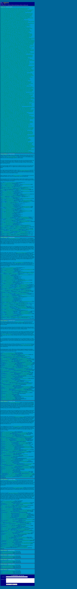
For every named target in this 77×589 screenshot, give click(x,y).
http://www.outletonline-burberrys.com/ (22, 102)
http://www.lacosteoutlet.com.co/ (5, 63)
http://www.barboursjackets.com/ (26, 81)
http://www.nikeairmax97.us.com (7, 204)
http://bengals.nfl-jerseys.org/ (13, 64)
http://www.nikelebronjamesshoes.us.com (8, 466)
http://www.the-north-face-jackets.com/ (26, 73)
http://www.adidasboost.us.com (12, 464)
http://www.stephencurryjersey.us (23, 189)
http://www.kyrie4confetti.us (6, 284)
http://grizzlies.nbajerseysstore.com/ (26, 133)
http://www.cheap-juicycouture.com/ (26, 86)
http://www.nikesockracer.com (7, 286)
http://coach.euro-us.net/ (23, 101)
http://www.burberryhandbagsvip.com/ (12, 139)
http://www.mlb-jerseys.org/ (19, 25)
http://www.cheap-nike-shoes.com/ (19, 111)
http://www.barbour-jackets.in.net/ (24, 93)
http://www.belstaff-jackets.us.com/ (14, 152)
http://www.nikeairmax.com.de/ (15, 123)
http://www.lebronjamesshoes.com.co (24, 304)
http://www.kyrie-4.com (23, 360)
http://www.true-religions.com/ (28, 74)
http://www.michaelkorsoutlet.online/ (17, 63)
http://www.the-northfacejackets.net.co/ (6, 16)
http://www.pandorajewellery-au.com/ (10, 42)
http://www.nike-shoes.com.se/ (5, 74)
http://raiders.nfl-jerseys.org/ (15, 86)
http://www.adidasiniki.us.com (23, 378)
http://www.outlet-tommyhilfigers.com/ (12, 30)
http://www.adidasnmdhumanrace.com (12, 355)
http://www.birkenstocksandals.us (7, 188)
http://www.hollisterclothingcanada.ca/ (12, 80)
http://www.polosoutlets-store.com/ (5, 83)
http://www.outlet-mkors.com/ (17, 125)
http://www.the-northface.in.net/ (5, 15)
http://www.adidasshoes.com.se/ (5, 104)
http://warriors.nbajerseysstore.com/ (6, 39)
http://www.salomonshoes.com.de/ (17, 109)
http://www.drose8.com (24, 231)
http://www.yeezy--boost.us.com (7, 392)
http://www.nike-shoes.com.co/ (21, 91)
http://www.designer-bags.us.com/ (18, 71)
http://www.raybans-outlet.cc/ (18, 69)
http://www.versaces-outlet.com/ (5, 44)
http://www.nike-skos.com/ (4, 84)
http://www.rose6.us (26, 456)
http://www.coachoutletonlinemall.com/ (6, 34)
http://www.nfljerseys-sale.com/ (5, 49)
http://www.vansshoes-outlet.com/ (15, 75)
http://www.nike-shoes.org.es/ (24, 24)
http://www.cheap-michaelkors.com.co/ (28, 38)
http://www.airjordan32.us (6, 232)
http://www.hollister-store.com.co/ (29, 146)
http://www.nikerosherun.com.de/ (28, 149)
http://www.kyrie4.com (5, 306)
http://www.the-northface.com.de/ (17, 116)
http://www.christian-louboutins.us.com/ (22, 60)
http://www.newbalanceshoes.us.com (8, 214)
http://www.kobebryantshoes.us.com (8, 205)
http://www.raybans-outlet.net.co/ (5, 38)
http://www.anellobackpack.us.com (7, 269)
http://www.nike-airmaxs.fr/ (16, 148)
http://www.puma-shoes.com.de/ (22, 72)
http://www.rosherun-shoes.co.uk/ (5, 52)
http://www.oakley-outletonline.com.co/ (27, 75)
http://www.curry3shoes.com (13, 381)
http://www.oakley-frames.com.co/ (28, 39)
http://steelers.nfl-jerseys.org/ (5, 117)
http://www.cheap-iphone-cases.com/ (24, 30)
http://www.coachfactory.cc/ (4, 32)
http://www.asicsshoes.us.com (6, 442)
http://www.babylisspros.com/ (5, 142)
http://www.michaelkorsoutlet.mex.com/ (26, 121)
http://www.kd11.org (27, 200)
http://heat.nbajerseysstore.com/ (5, 95)
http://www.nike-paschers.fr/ (4, 93)
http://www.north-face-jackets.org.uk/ (10, 102)
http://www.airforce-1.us (10, 218)
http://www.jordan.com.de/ (14, 37)
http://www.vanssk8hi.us (10, 190)
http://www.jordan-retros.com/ (5, 94)
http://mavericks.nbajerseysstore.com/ (16, 74)
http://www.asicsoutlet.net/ (14, 93)
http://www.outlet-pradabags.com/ (11, 141)
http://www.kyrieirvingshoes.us (13, 296)
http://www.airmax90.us (6, 307)
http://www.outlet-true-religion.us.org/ (19, 68)
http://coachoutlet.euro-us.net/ (15, 105)
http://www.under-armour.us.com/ (28, 142)
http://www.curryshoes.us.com (24, 170)
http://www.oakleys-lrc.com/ (24, 123)
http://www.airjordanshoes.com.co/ (15, 132)
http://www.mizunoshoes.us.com (10, 219)
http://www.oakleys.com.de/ (27, 34)
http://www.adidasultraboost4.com (7, 521)
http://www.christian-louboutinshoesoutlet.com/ (19, 89)
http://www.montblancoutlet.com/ (10, 18)
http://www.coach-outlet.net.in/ (28, 67)
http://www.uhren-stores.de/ (10, 12)
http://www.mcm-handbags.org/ (20, 11)
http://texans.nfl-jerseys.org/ (19, 140)
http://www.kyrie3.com (27, 218)
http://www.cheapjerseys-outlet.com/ (26, 152)
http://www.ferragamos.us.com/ (17, 106)
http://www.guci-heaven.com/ (5, 126)
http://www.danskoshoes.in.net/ (11, 78)
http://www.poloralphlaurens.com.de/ (20, 90)
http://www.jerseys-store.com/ (5, 45)
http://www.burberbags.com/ (11, 127)
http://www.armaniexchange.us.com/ (28, 49)
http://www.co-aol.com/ (25, 115)
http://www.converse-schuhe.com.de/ (17, 114)
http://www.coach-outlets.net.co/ (24, 84)
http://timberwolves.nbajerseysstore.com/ (27, 40)
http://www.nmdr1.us (21, 232)
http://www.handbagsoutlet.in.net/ (18, 29)
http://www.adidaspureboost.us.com (7, 396)
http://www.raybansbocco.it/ (14, 73)
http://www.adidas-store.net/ (23, 65)
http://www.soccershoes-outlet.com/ (10, 53)
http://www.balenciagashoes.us (10, 283)
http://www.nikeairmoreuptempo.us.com (8, 203)
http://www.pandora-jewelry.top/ (26, 148)
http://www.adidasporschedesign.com (25, 316)
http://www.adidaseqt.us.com (6, 220)
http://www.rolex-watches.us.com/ (5, 148)
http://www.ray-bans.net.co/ (16, 134)
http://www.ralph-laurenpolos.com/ (16, 49)
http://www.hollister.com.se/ (4, 124)
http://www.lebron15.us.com (10, 388)
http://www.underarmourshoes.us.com (23, 226)
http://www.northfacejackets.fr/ (18, 16)
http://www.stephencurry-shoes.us (7, 552)
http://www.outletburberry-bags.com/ (6, 125)
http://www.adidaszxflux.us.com (7, 210)
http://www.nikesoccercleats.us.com (10, 383)
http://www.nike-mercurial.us (28, 463)
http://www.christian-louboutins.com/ (6, 41)
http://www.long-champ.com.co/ (28, 114)
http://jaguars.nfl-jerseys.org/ (8, 71)
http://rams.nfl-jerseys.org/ (13, 135)
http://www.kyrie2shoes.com (27, 466)
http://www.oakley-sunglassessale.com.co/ (18, 27)
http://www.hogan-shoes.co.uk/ (17, 122)
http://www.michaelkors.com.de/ (11, 46)
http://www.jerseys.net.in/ (16, 36)
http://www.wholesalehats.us (6, 374)
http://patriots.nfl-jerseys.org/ (14, 101)
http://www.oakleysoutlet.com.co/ (28, 50)
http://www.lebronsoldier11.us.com (7, 276)
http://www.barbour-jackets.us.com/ (10, 128)
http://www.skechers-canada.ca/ (27, 144)
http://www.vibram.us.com (6, 372)
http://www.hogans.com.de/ (4, 103)
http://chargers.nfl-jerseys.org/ (28, 110)
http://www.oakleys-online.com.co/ (16, 44)
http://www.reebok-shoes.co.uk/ (27, 13)
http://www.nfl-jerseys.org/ (11, 129)
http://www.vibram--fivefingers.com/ (17, 50)
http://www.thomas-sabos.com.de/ (28, 63)
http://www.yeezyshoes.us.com (27, 521)
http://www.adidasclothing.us (21, 306)
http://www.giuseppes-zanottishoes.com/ (11, 22)
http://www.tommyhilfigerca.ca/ (9, 97)
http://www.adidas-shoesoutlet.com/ (6, 110)
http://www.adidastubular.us (22, 307)
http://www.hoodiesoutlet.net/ (5, 123)
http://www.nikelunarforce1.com (7, 297)
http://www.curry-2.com (27, 386)
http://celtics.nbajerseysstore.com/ (16, 82)
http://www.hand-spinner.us (6, 318)
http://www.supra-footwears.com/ (16, 150)
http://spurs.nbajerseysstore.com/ (10, 11)
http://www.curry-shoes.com (6, 294)
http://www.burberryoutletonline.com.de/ (25, 28)
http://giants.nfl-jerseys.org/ (27, 15)
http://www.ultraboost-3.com (10, 467)
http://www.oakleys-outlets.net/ (5, 150)
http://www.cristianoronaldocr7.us (25, 361)
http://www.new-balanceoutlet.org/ (9, 136)
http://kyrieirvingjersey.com (17, 225)
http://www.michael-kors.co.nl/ (15, 117)
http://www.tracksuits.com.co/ (20, 10)
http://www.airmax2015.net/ (4, 101)
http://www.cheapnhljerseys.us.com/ (22, 18)
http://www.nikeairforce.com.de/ (11, 60)
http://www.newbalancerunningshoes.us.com (9, 310)
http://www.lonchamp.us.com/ (23, 138)
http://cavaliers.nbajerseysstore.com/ (16, 15)
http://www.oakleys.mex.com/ (5, 143)
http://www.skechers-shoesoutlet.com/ (6, 56)
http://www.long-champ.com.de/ (16, 38)
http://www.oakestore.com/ (8, 119)
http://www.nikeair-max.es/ (4, 51)
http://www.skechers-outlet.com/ (18, 66)
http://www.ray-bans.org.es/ (9, 69)
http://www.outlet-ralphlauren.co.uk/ (6, 116)
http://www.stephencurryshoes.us (12, 156)
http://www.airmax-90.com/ (21, 92)
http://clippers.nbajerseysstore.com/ (15, 103)
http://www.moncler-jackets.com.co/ (25, 151)
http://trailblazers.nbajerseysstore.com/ (6, 66)
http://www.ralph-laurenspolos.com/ (16, 143)
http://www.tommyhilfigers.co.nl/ (29, 107)
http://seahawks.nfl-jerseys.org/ (21, 127)
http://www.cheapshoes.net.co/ (14, 99)
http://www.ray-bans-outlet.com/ (5, 50)
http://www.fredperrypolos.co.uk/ (18, 137)
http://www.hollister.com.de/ (11, 130)
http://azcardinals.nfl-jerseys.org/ (27, 44)
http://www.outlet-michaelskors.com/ (27, 83)
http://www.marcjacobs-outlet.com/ (21, 128)
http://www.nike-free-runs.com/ (25, 32)
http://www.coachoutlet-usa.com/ (15, 94)
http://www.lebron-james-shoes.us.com (19, 290)
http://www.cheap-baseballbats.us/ (14, 48)
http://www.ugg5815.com (6, 440)
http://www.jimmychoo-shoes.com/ (22, 46)
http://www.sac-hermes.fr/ (4, 48)
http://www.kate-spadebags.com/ (5, 82)
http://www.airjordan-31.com (11, 199)
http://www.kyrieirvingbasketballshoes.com (13, 227)
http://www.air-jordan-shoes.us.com (11, 211)
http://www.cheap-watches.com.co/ (10, 72)
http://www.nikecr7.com (10, 185)
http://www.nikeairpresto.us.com (7, 197)
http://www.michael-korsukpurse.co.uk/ (23, 61)
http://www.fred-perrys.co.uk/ (11, 26)
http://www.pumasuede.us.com (17, 230)
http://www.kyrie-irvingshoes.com (15, 292)
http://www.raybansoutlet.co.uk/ (24, 62)
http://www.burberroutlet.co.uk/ (14, 121)
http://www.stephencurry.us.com (9, 447)
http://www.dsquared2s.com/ (29, 136)
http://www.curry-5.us (14, 273)
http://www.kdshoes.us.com (18, 175)
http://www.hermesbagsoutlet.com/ (17, 20)
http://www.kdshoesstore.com (12, 504)
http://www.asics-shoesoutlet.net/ (16, 115)
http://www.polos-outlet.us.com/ (5, 115)
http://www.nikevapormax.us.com (15, 187)
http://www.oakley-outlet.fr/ (24, 117)
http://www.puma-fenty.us (26, 184)
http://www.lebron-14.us (29, 362)
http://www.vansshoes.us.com (27, 198)
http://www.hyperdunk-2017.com (21, 439)
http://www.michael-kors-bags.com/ (18, 96)
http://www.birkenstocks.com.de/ (15, 98)
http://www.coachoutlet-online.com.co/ (13, 151)
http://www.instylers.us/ (22, 139)
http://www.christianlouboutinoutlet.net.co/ (26, 43)
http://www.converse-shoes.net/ (5, 81)
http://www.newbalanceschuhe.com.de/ (6, 68)
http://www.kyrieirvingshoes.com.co (25, 234)
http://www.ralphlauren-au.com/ (18, 14)
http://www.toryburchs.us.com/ (15, 81)
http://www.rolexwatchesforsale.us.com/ (6, 107)
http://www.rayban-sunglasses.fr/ (14, 51)
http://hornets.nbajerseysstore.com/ (22, 141)
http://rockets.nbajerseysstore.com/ (21, 130)
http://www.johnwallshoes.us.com (11, 222)
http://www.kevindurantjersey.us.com (14, 233)
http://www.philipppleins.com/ (19, 97)
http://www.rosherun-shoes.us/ (21, 118)
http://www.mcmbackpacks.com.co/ (18, 119)
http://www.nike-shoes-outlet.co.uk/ (12, 21)
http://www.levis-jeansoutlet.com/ (20, 70)
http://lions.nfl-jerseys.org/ (4, 99)
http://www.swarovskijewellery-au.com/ (13, 43)
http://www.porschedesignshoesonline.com (8, 398)
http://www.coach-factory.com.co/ (28, 109)
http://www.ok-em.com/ (24, 124)
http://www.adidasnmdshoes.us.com (12, 305)
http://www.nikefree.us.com (25, 210)
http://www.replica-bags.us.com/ (16, 104)
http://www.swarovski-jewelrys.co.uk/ (6, 137)
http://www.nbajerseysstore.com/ (28, 116)
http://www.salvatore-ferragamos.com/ (6, 14)
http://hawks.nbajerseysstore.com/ (22, 42)
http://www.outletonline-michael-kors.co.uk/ (7, 25)
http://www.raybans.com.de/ (4, 9)
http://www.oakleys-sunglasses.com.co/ (6, 79)
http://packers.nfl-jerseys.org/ (15, 55)
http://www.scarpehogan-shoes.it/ (27, 122)
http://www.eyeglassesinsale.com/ (12, 138)
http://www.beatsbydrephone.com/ (25, 36)
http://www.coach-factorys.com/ (23, 9)
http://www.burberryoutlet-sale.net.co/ (26, 55)
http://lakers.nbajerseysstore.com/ (22, 53)
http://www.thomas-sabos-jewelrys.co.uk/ (17, 19)
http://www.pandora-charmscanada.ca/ (12, 62)
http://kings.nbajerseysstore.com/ (15, 35)
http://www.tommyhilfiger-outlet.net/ (6, 57)
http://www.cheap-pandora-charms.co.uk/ (23, 78)
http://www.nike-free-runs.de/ (12, 92)
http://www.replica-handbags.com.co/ (15, 144)
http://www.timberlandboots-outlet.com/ (22, 113)
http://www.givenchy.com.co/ (5, 88)
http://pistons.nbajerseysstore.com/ (22, 135)
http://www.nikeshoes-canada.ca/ (5, 149)
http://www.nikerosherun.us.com (7, 224)
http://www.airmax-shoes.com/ (27, 95)
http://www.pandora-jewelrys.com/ (18, 23)
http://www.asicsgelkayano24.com (7, 206)
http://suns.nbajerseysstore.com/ (23, 21)
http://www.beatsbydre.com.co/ (20, 136)
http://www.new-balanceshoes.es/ (21, 26)
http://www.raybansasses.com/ (20, 17)
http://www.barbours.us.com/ (5, 35)
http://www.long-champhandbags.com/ (16, 126)
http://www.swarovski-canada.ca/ (21, 112)
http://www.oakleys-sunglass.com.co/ (17, 149)
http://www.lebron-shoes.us (10, 377)
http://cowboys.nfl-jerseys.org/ (9, 90)
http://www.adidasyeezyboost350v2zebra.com (9, 527)
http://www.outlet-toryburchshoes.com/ (10, 61)
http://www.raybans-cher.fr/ (14, 65)
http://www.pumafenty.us (17, 196)
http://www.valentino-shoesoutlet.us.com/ (7, 111)
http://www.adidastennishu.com (22, 285)
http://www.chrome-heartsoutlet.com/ (16, 88)
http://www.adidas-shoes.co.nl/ (26, 104)
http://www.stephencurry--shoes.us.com (22, 372)
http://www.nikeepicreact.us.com (7, 195)
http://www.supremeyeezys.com (13, 229)
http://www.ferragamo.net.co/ (5, 145)
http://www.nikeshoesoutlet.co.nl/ (26, 33)
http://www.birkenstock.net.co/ (9, 70)
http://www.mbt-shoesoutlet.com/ (5, 87)
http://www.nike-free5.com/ (4, 144)
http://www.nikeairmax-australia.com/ (16, 142)
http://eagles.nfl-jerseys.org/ (17, 47)
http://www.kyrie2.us (26, 191)
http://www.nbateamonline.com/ (5, 100)
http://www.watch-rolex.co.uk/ (17, 56)
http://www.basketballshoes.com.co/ (10, 112)
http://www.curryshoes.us (6, 275)
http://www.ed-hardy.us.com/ (26, 76)
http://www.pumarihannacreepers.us (7, 469)
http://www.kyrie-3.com (26, 467)
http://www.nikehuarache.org (6, 291)
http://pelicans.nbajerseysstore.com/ (6, 33)
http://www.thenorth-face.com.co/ (17, 39)
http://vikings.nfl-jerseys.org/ (26, 88)
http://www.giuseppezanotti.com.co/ (24, 99)
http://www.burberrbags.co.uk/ (24, 37)
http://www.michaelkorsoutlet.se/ (24, 64)
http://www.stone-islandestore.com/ (26, 35)
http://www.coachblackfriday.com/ (5, 27)
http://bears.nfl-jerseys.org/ (4, 24)
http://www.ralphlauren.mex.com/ (5, 114)
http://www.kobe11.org (27, 206)
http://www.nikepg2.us (5, 439)
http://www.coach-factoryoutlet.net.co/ (19, 59)
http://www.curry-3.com (24, 312)
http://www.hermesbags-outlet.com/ (6, 133)
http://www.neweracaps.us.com (7, 231)
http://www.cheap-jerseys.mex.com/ (6, 122)
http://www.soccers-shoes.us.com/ (13, 58)
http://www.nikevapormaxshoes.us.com (15, 371)
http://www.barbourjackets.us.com (26, 201)
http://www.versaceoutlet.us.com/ (18, 146)
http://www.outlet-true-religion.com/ (16, 95)
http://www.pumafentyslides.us (7, 183)
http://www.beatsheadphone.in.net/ (21, 129)
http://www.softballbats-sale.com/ (12, 120)
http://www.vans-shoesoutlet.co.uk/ (5, 109)
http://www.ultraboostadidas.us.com (7, 200)
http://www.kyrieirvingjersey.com (7, 379)
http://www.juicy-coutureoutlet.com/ (6, 96)
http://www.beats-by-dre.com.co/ (28, 87)
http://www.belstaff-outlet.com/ (5, 55)
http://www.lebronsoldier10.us (24, 318)
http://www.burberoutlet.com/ (17, 57)
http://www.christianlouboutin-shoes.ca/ (6, 29)
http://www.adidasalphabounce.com (7, 216)
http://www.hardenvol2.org (6, 234)
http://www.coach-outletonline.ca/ (9, 10)
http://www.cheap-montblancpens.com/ (6, 59)
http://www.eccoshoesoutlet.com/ (9, 140)
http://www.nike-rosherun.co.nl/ (18, 107)
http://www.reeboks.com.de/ (29, 97)
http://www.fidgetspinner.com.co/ (27, 145)
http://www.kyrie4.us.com (15, 455)
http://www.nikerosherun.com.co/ (5, 13)
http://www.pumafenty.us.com (7, 308)
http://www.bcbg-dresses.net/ (5, 147)
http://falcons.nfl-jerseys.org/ (23, 22)
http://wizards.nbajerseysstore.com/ (17, 110)
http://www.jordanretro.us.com (12, 314)
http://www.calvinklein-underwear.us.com (22, 228)
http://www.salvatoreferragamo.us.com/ (6, 47)
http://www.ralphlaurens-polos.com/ (24, 120)
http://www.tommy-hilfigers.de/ (29, 23)
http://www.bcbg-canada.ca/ (26, 82)
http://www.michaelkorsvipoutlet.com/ (13, 28)
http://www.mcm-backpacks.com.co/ (18, 41)
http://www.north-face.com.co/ (14, 32)
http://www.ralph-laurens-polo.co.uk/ (27, 94)
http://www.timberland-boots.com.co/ (6, 23)
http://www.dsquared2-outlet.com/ (15, 124)
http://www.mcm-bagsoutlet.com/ (28, 100)
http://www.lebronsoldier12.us (7, 301)
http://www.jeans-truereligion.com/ (5, 134)
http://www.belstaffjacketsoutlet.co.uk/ (16, 45)
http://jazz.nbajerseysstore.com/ (27, 143)
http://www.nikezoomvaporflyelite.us (8, 535)
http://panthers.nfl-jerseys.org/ (23, 80)
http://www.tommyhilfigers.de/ (18, 34)
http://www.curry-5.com (23, 220)
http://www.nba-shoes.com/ (16, 33)
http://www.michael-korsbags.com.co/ (6, 40)
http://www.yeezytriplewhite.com (7, 508)
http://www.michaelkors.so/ (16, 133)
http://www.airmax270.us (6, 202)
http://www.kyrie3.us (6, 285)
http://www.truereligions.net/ (10, 17)
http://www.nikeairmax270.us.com (7, 221)
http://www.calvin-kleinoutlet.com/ (26, 147)
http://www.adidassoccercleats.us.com (13, 391)
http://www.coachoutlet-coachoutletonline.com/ (7, 113)
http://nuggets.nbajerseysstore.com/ (6, 106)
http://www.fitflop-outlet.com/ (5, 65)
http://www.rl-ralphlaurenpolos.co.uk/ (6, 146)
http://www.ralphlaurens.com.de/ (25, 48)
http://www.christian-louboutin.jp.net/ (16, 145)
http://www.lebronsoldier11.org (7, 213)
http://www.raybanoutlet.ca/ (16, 83)
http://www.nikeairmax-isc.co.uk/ (29, 66)
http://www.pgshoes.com (6, 226)
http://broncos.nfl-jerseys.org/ (27, 125)
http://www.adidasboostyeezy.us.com (8, 184)
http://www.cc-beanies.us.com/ (27, 47)
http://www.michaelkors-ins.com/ (16, 76)
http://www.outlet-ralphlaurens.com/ (6, 67)
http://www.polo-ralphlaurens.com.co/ (10, 118)
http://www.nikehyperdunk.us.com (7, 278)
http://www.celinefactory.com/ (5, 73)
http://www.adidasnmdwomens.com (7, 212)
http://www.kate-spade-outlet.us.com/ (17, 87)
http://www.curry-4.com (9, 443)
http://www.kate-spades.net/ (4, 132)
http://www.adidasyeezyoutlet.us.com (8, 277)
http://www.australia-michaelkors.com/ (17, 52)
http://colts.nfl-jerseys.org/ (17, 40)
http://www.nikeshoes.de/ (14, 9)
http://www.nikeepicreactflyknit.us (7, 268)
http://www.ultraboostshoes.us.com (8, 192)
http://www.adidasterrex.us (26, 207)
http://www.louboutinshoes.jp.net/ (5, 86)
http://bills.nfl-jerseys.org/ (4, 64)
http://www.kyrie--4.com (24, 274)
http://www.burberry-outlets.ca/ (25, 51)
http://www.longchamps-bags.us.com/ (27, 132)
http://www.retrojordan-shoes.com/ (24, 58)
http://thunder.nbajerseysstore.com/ (5, 36)
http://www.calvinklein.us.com (7, 295)
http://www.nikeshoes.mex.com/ (17, 67)
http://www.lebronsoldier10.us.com (7, 223)
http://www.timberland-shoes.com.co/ (26, 105)
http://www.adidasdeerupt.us (6, 460)
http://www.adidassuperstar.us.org (7, 198)
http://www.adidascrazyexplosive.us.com (8, 397)
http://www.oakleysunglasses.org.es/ (6, 20)
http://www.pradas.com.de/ (4, 152)
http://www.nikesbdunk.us (11, 363)
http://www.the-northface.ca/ (4, 75)
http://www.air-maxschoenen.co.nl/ (5, 89)
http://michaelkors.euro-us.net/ (27, 56)
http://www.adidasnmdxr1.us (26, 221)
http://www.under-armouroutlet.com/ (10, 91)
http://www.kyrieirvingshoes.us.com (10, 182)
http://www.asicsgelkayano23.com (7, 315)
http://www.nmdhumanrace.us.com (25, 503)
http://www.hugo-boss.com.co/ (5, 98)
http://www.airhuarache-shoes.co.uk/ (16, 100)
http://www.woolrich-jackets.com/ (16, 13)
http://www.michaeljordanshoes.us (14, 235)
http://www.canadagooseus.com (12, 208)
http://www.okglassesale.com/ (5, 105)
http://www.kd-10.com (5, 228)
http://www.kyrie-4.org (10, 201)
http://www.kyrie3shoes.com (6, 378)
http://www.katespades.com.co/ (5, 76)
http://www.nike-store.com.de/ (5, 37)
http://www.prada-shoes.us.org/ (14, 24)
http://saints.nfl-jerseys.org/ (4, 121)
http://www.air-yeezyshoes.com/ (15, 147)
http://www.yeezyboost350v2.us (7, 191)
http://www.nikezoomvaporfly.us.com (8, 271)
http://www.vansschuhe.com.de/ (5, 19)
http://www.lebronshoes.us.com (7, 209)
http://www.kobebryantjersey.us (7, 215)
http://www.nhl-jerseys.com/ (27, 14)
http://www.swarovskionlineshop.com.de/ (27, 98)
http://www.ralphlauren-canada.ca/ (18, 79)
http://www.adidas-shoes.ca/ (13, 84)
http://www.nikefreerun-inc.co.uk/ (26, 103)
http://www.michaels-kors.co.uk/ (20, 12)
